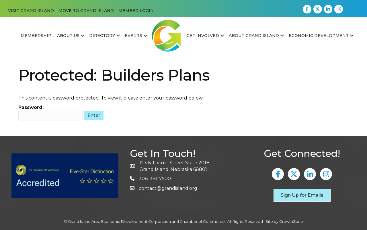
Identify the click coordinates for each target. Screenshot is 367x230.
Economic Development (319, 35)
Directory (102, 35)
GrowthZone (291, 221)
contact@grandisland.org (168, 188)
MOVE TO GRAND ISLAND (86, 11)
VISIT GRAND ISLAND (31, 11)
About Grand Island (254, 35)
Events (133, 35)
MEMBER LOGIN (136, 11)
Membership (36, 35)
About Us (68, 35)
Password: (50, 112)
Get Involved (202, 35)
